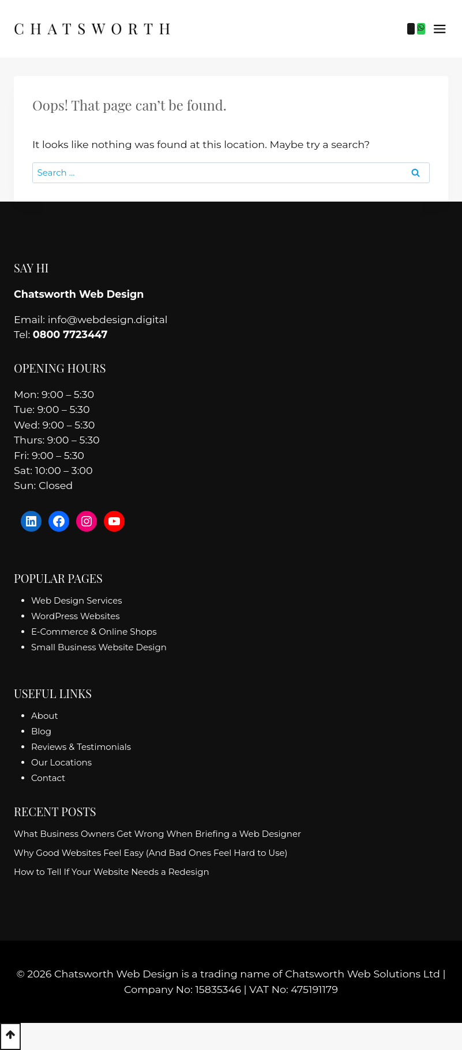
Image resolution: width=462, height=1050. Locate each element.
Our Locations (61, 762)
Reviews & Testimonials (81, 746)
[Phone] (411, 29)
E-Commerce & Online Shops (93, 631)
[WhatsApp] (421, 29)
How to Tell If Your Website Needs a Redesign (111, 871)
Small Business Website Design (99, 647)
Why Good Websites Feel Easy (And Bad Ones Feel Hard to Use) (151, 852)
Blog (41, 731)
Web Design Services (76, 600)
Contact (48, 777)
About (44, 715)
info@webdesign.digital (108, 319)
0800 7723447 (70, 334)
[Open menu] (439, 28)
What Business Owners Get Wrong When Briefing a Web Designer (157, 833)
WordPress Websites (75, 616)
